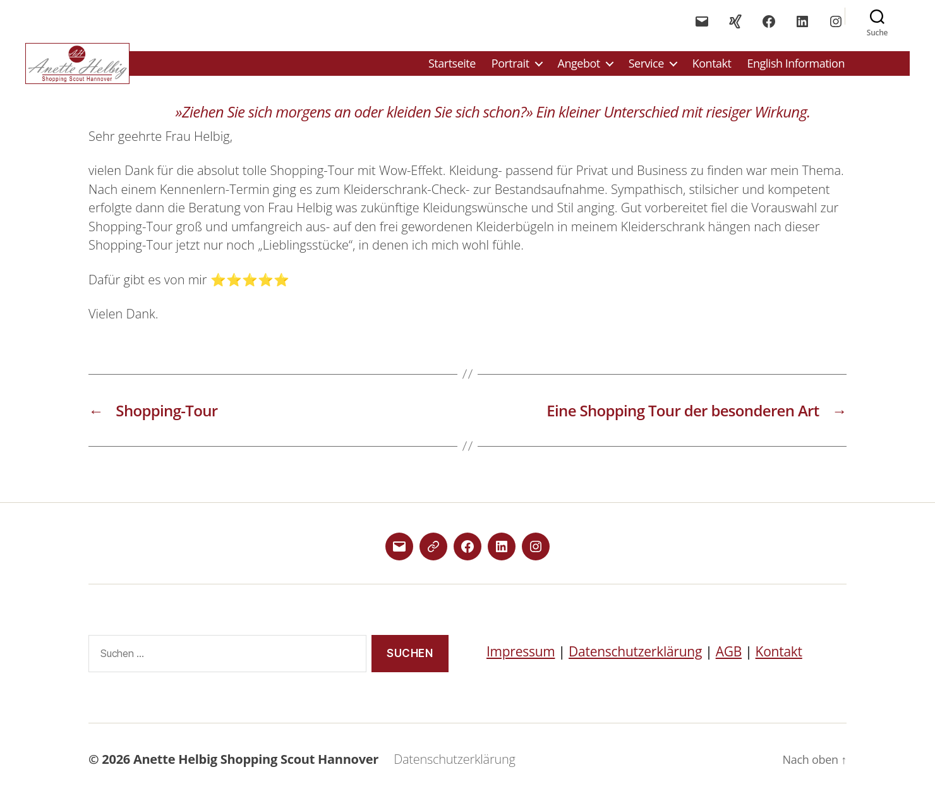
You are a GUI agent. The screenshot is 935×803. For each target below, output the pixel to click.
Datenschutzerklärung (635, 659)
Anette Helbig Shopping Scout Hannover (255, 766)
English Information (796, 68)
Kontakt (712, 68)
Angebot (579, 68)
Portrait (510, 68)
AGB (729, 659)
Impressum (520, 659)
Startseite (452, 68)
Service (646, 68)
